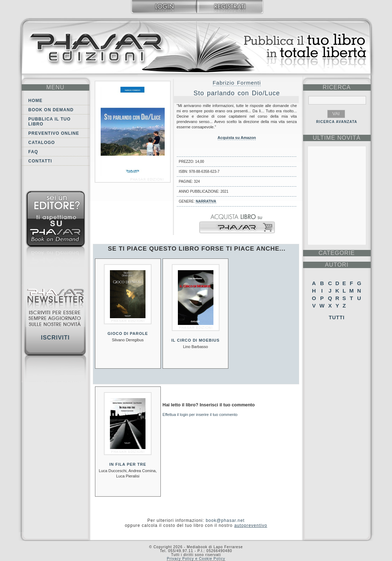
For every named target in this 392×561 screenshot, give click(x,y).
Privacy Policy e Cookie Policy (196, 559)
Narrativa (206, 201)
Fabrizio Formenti (237, 83)
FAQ (33, 151)
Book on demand (51, 109)
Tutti (337, 317)
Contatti (40, 161)
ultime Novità (337, 138)
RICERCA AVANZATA (336, 122)
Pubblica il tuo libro (49, 122)
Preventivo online (53, 133)
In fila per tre (127, 464)
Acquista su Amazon (237, 137)
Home (35, 100)
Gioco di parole (127, 333)
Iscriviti (55, 338)
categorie (336, 253)
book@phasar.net (225, 520)
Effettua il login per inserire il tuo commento (200, 414)
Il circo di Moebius (195, 340)
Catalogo (41, 142)
